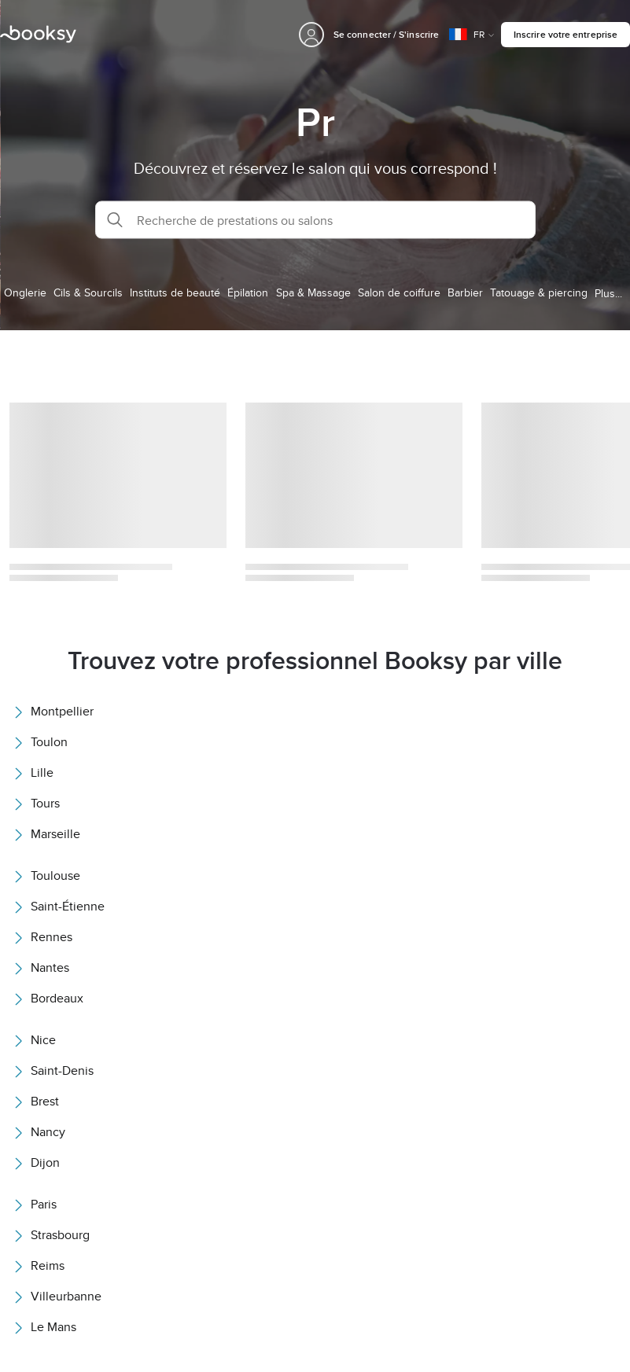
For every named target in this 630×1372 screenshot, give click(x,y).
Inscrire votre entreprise (565, 34)
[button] (315, 220)
